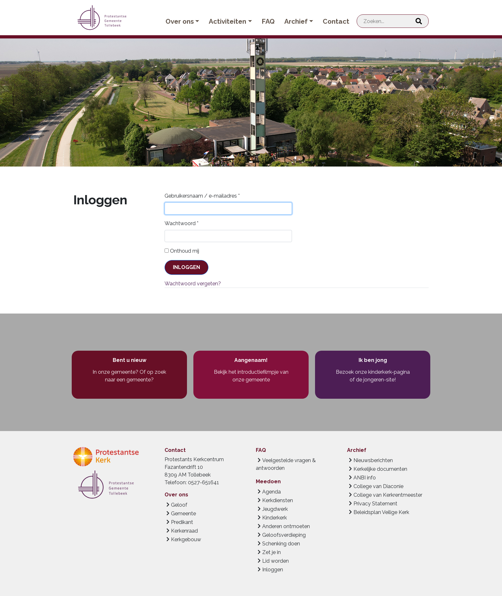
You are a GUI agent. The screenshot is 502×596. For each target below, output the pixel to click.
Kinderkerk (274, 518)
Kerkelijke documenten (380, 469)
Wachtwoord (181, 223)
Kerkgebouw (186, 539)
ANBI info (364, 478)
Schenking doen (281, 544)
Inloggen (186, 267)
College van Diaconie (378, 486)
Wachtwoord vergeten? (193, 284)
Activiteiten (227, 21)
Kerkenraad (184, 531)
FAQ (268, 21)
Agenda (271, 492)
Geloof (179, 505)
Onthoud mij (184, 251)
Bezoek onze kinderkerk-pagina (373, 372)
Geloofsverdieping (284, 535)
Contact (336, 21)
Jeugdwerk (275, 509)
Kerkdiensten (277, 500)
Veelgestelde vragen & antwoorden (286, 464)
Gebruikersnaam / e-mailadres (202, 196)
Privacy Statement (375, 504)
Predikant (182, 522)
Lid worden (275, 561)
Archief (296, 21)
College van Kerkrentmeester (387, 495)
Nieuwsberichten (373, 460)
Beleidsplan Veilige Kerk (381, 512)
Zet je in (271, 552)
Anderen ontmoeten (286, 526)
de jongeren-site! (376, 380)
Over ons (180, 21)
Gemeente (183, 513)
